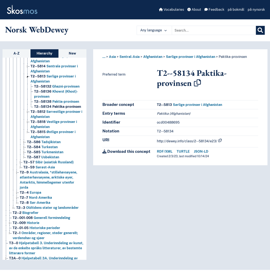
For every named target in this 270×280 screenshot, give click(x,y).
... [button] (103, 57)
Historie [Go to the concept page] (26, 223)
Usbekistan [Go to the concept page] (43, 157)
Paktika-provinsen (233, 57)
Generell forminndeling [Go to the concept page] (41, 218)
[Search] (260, 30)
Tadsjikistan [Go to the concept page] (44, 142)
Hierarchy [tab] (44, 53)
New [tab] (72, 53)
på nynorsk (256, 10)
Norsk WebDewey (36, 29)
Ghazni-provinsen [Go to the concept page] (56, 86)
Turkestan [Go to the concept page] (42, 147)
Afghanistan (152, 57)
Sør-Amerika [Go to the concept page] (35, 203)
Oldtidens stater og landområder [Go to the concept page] (47, 208)
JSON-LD (201, 151)
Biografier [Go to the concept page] (25, 213)
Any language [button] (153, 30)
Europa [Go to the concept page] (30, 193)
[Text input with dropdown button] (214, 30)
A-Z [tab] (16, 53)
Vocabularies (171, 10)
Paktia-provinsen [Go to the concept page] (56, 102)
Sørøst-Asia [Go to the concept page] (39, 167)
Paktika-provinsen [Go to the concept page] (57, 107)
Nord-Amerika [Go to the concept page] (36, 198)
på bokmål (236, 10)
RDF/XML (164, 151)
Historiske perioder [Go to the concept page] (36, 228)
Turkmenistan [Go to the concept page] (45, 152)
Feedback (214, 10)
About (194, 10)
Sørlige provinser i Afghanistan (190, 57)
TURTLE (183, 151)
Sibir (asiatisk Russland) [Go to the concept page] (48, 162)
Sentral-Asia (129, 57)
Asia (112, 57)
